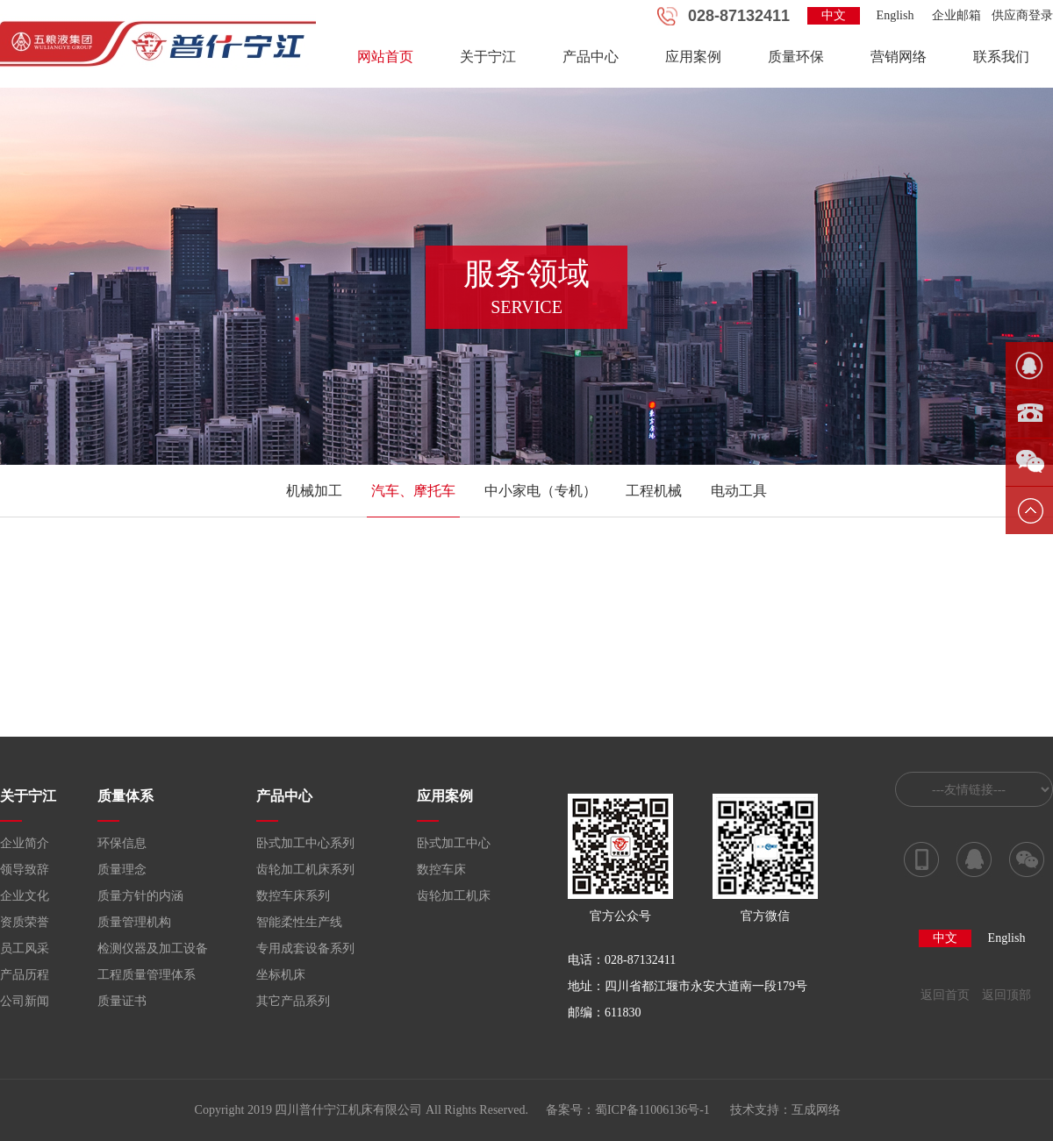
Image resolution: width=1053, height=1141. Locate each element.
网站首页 (385, 56)
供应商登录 (1022, 15)
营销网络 (898, 56)
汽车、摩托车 (413, 490)
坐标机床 (280, 974)
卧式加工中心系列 (305, 843)
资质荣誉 (24, 922)
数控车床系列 (293, 895)
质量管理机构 (134, 922)
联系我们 (1001, 56)
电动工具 (739, 490)
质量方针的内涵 (140, 895)
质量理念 (122, 869)
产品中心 (590, 56)
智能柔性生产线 (299, 922)
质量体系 (125, 795)
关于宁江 (488, 56)
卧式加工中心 (454, 843)
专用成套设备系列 (305, 948)
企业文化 (24, 895)
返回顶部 (1006, 995)
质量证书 (122, 1001)
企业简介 (24, 843)
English (895, 15)
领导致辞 (24, 869)
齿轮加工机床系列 (305, 869)
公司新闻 (24, 1001)
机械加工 (314, 490)
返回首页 (945, 995)
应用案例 (693, 56)
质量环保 (796, 56)
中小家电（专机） (540, 490)
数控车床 (441, 869)
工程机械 (654, 490)
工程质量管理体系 (146, 974)
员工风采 (24, 948)
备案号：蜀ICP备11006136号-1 (628, 1109)
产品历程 (24, 974)
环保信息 (122, 843)
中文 (833, 15)
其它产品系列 (293, 1001)
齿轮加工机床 (454, 895)
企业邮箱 (956, 15)
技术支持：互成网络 (785, 1109)
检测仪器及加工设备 (152, 948)
